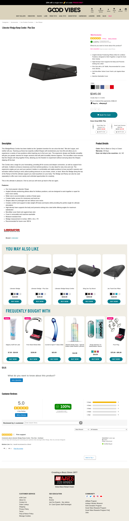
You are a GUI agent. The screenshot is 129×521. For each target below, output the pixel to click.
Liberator (14, 238)
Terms (21, 511)
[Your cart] (125, 10)
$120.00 (114, 297)
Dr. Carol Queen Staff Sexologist (60, 504)
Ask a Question (94, 49)
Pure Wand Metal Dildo (33, 345)
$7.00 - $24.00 (13, 352)
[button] (93, 87)
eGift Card (22, 498)
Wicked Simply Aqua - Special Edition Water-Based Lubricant (75, 345)
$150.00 (89, 297)
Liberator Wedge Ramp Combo (64, 288)
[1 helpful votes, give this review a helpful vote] (4, 448)
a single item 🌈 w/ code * (64, 2)
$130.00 (39, 297)
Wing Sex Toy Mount (89, 288)
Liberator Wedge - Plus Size (39, 288)
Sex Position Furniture (26, 22)
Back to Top (90, 458)
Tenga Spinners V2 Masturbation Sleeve (95, 345)
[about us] (114, 10)
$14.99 (75, 353)
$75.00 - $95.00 (116, 352)
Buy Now (15, 301)
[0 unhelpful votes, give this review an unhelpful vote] (9, 448)
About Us (22, 500)
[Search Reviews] (53, 422)
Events (51, 500)
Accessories (14, 22)
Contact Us (23, 502)
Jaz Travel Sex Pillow (114, 288)
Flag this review (18, 448)
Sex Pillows (39, 22)
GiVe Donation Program (93, 506)
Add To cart (103, 114)
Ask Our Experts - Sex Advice (59, 502)
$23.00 (54, 352)
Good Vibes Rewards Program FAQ (97, 510)
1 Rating (104, 38)
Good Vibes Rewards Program (95, 508)
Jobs (87, 512)
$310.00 (64, 297)
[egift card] (92, 10)
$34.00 (95, 354)
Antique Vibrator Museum (94, 503)
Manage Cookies (25, 516)
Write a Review (112, 38)
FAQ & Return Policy (26, 514)
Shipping (22, 507)
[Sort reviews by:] (82, 429)
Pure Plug (116, 345)
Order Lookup (24, 504)
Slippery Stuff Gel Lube (13, 345)
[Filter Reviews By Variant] (108, 429)
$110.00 (15, 297)
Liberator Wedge (15, 288)
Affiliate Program (91, 501)
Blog (50, 498)
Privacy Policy (24, 509)
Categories (5, 22)
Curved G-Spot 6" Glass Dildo (54, 345)
